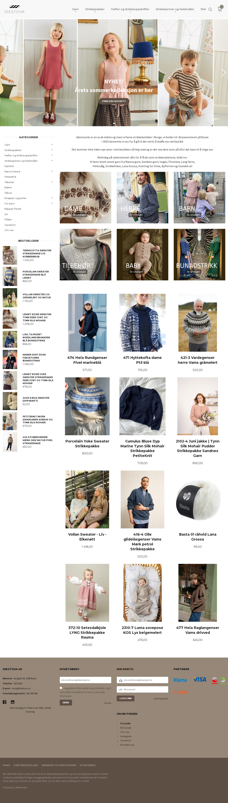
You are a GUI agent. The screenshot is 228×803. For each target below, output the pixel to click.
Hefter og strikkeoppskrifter (21, 155)
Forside (125, 723)
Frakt (6, 765)
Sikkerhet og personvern (58, 765)
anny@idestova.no (21, 688)
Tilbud (8, 192)
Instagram (126, 736)
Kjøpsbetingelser (26, 765)
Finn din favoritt (114, 101)
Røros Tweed (12, 171)
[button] (223, 73)
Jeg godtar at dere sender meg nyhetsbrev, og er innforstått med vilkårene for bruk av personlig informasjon (85, 692)
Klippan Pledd (13, 208)
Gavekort (10, 224)
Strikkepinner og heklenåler (21, 160)
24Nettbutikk (21, 787)
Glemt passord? (161, 698)
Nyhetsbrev (88, 765)
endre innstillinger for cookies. (75, 781)
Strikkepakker (13, 150)
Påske (8, 219)
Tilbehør (9, 182)
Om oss (9, 230)
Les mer (107, 703)
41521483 (18, 683)
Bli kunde (125, 727)
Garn (7, 144)
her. (185, 157)
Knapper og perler (15, 198)
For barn (9, 203)
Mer (203, 9)
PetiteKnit (10, 176)
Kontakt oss (127, 744)
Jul (6, 214)
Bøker (8, 187)
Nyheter (9, 166)
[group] (114, 72)
